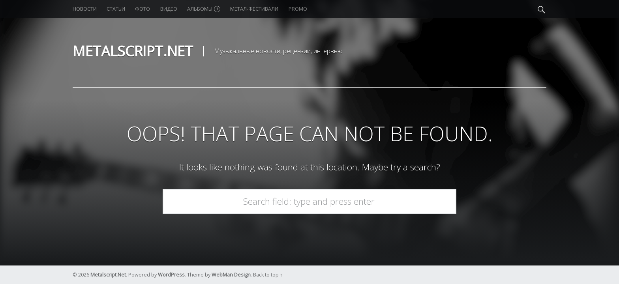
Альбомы (203, 9)
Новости (85, 9)
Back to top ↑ (267, 274)
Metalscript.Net (108, 274)
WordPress (171, 274)
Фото (142, 9)
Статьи (116, 9)
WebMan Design (231, 274)
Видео (168, 9)
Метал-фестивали (254, 9)
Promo (298, 9)
